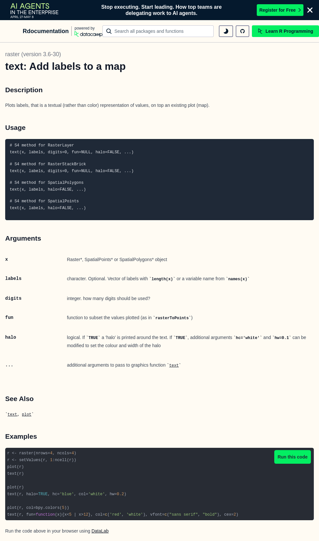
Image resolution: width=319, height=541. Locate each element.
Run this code (293, 456)
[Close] (309, 10)
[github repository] (242, 31)
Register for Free (280, 10)
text (174, 365)
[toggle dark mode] (226, 31)
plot (26, 414)
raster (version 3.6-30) (33, 54)
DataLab (100, 531)
